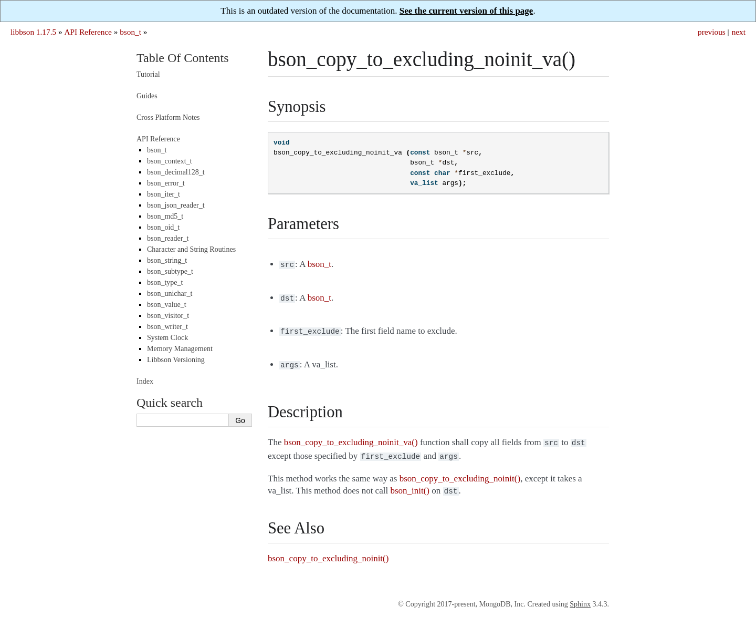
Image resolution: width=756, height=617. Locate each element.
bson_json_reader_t (176, 205)
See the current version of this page (466, 11)
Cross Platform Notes (168, 117)
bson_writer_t (167, 327)
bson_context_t (169, 161)
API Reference (87, 31)
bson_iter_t (163, 194)
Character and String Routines (191, 249)
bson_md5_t (165, 216)
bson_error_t (166, 183)
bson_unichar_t (169, 293)
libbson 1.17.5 (33, 31)
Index (144, 381)
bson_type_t (165, 282)
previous (712, 31)
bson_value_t (166, 304)
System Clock (167, 338)
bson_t (130, 31)
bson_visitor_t (168, 316)
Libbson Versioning (176, 360)
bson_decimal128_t (176, 172)
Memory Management (180, 349)
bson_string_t (167, 260)
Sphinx (580, 597)
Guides (147, 96)
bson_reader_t (167, 238)
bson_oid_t (163, 227)
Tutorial (148, 74)
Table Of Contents (182, 58)
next (739, 31)
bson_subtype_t (170, 271)
